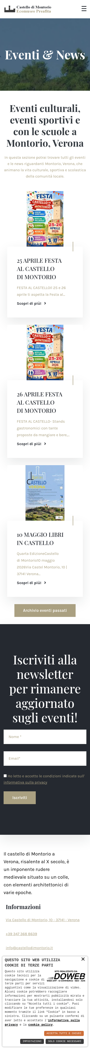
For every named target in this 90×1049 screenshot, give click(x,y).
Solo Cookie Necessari (64, 1041)
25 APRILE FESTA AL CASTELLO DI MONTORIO (39, 268)
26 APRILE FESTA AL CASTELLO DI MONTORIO (39, 402)
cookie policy (40, 1024)
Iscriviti (19, 797)
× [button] (83, 959)
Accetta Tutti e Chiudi (64, 1033)
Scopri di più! (31, 303)
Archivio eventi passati (45, 610)
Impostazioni (32, 1041)
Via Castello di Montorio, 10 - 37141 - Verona (43, 920)
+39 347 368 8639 (21, 934)
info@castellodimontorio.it (29, 947)
